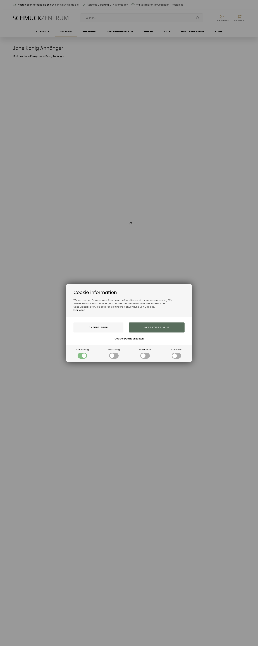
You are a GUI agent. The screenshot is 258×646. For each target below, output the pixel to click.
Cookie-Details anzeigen (129, 338)
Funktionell (145, 353)
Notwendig (82, 353)
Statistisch (176, 353)
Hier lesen (79, 310)
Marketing (114, 353)
